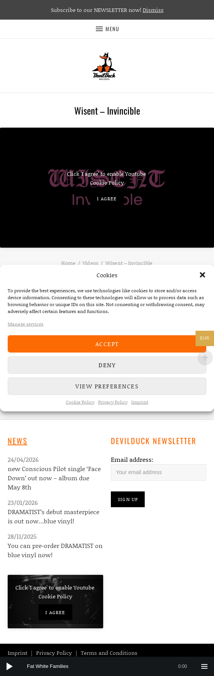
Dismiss (153, 10)
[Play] (9, 666)
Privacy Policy (112, 401)
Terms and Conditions (109, 653)
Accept (107, 344)
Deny (107, 365)
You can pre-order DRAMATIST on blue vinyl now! (55, 550)
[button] (202, 275)
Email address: (132, 459)
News (17, 440)
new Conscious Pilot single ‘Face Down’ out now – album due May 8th (54, 477)
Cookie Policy (80, 401)
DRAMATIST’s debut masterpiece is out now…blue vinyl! (53, 516)
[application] (107, 666)
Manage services (25, 323)
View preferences (107, 386)
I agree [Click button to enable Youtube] (107, 198)
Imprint (139, 401)
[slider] (111, 666)
